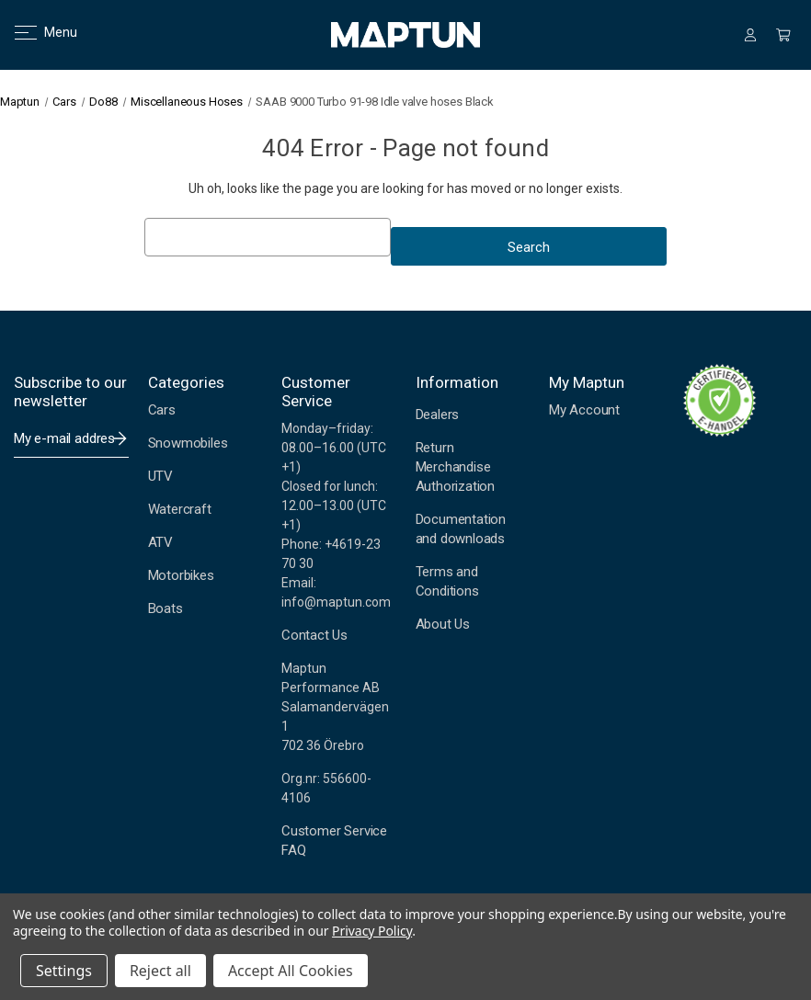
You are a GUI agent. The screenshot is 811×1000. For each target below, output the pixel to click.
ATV (160, 542)
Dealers (438, 414)
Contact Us (314, 635)
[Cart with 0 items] (783, 35)
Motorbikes (181, 575)
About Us (443, 624)
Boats (165, 608)
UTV (160, 476)
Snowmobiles (188, 443)
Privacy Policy (372, 930)
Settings (64, 970)
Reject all (160, 970)
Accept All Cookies (290, 970)
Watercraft (179, 509)
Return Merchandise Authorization (456, 466)
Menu (34, 32)
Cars (162, 410)
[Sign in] (750, 35)
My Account (584, 410)
